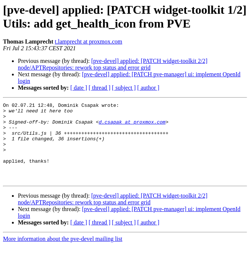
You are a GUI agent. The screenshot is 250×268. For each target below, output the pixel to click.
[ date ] (78, 87)
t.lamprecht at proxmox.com (88, 41)
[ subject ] (124, 87)
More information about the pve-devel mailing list (62, 254)
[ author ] (148, 87)
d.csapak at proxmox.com (132, 126)
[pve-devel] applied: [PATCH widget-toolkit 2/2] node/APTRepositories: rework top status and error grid (113, 64)
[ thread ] (99, 87)
